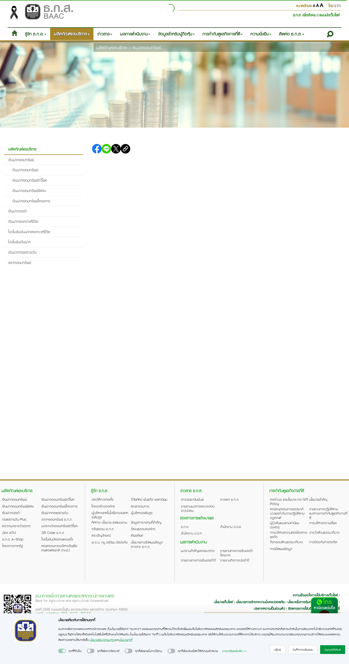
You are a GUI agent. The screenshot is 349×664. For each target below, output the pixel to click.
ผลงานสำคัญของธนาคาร (198, 550)
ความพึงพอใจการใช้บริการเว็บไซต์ (316, 595)
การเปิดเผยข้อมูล (281, 548)
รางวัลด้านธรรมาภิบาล (324, 532)
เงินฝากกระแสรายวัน (22, 252)
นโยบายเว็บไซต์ (223, 601)
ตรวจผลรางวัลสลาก (16, 525)
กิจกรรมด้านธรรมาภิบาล (286, 541)
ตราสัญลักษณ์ (101, 535)
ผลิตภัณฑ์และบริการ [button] (72, 34)
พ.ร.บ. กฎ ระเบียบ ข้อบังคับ (110, 542)
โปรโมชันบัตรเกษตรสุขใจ (57, 539)
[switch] (62, 651)
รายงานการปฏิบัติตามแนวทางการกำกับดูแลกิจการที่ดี (328, 513)
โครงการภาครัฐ (12, 545)
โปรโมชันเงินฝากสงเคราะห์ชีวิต (29, 231)
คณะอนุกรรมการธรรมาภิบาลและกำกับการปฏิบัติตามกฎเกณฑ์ (287, 513)
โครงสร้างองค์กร (103, 506)
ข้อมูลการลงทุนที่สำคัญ (146, 522)
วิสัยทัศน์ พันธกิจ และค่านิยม (149, 499)
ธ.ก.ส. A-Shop (12, 539)
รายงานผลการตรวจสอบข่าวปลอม (198, 508)
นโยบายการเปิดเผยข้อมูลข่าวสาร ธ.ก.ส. (147, 544)
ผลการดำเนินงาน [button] (135, 34)
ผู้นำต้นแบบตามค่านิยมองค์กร (284, 525)
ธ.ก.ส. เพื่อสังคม (305, 14)
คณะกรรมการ (140, 506)
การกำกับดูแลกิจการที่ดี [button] (222, 34)
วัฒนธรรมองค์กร (143, 528)
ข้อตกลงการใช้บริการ (302, 608)
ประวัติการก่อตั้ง (103, 499)
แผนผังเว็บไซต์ (329, 14)
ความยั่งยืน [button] (260, 34)
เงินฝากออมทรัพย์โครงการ (31, 200)
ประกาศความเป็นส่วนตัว (269, 608)
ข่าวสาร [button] (104, 34)
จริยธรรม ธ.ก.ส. (103, 528)
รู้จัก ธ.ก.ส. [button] (35, 34)
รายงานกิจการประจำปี (234, 560)
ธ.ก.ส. (185, 526)
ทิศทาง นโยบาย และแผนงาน (109, 522)
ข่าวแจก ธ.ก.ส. (229, 499)
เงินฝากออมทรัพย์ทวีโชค (29, 180)
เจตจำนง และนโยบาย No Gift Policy (289, 501)
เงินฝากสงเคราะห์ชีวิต (23, 221)
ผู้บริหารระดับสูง (142, 512)
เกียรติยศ (137, 535)
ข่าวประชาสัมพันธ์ (192, 499)
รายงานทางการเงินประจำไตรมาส (236, 552)
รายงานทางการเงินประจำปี (198, 560)
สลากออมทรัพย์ (19, 262)
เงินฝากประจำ (17, 211)
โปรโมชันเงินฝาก (19, 241)
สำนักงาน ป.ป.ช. (231, 526)
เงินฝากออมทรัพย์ (146, 47)
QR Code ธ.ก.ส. (53, 532)
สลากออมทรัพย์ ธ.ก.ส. (56, 519)
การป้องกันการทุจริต (323, 541)
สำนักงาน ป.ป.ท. (191, 533)
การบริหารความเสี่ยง (323, 522)
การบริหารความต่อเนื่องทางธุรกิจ (288, 534)
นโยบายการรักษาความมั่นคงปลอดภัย (260, 601)
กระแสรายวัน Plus (14, 519)
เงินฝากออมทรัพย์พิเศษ (29, 190)
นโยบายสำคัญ (318, 499)
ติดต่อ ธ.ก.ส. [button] (291, 34)
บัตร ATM (9, 532)
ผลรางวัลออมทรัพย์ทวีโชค (59, 525)
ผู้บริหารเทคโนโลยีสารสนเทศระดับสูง (110, 514)
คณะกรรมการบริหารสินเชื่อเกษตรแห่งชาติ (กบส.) (59, 547)
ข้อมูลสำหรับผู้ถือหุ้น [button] (176, 34)
